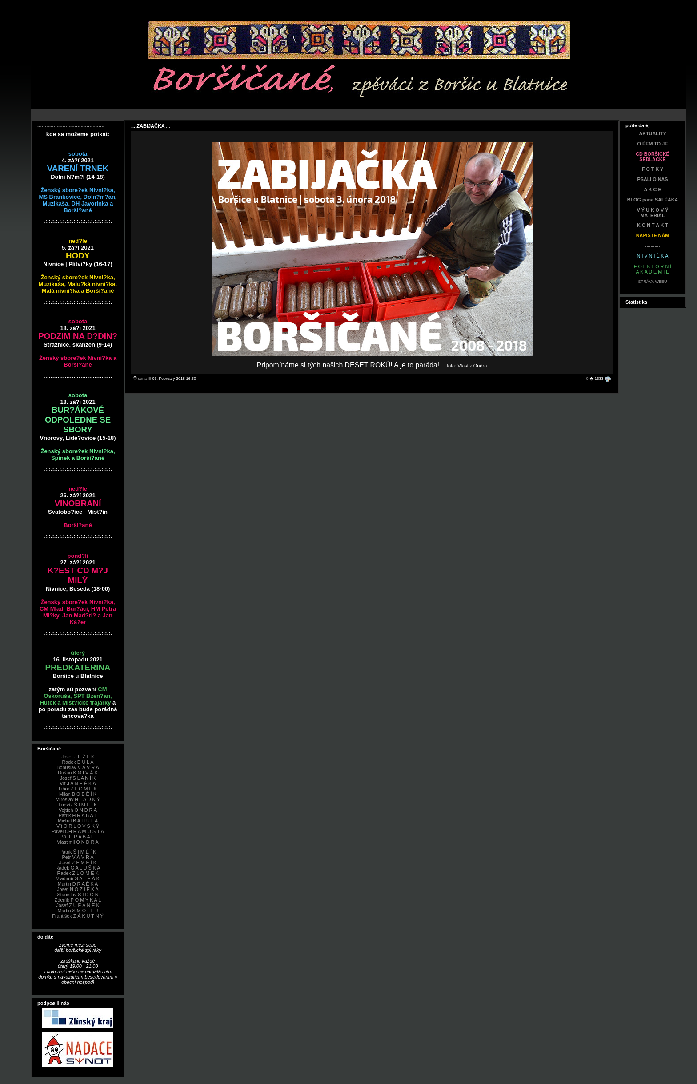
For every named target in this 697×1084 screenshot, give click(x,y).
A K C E (652, 189)
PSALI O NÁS (652, 179)
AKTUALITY (652, 133)
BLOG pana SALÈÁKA (652, 199)
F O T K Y (652, 169)
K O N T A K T (652, 225)
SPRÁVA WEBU (652, 281)
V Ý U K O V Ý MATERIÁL (653, 212)
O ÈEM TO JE (652, 143)
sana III (145, 378)
